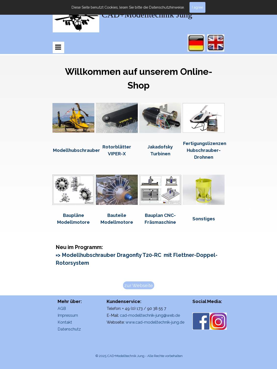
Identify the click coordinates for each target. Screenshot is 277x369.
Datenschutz (69, 329)
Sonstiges (203, 218)
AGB (62, 308)
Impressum (68, 315)
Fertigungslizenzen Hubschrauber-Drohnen (204, 150)
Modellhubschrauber (76, 150)
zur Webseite (138, 285)
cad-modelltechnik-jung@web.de (150, 315)
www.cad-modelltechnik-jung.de (155, 322)
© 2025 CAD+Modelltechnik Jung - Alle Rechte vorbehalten (139, 356)
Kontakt (65, 322)
